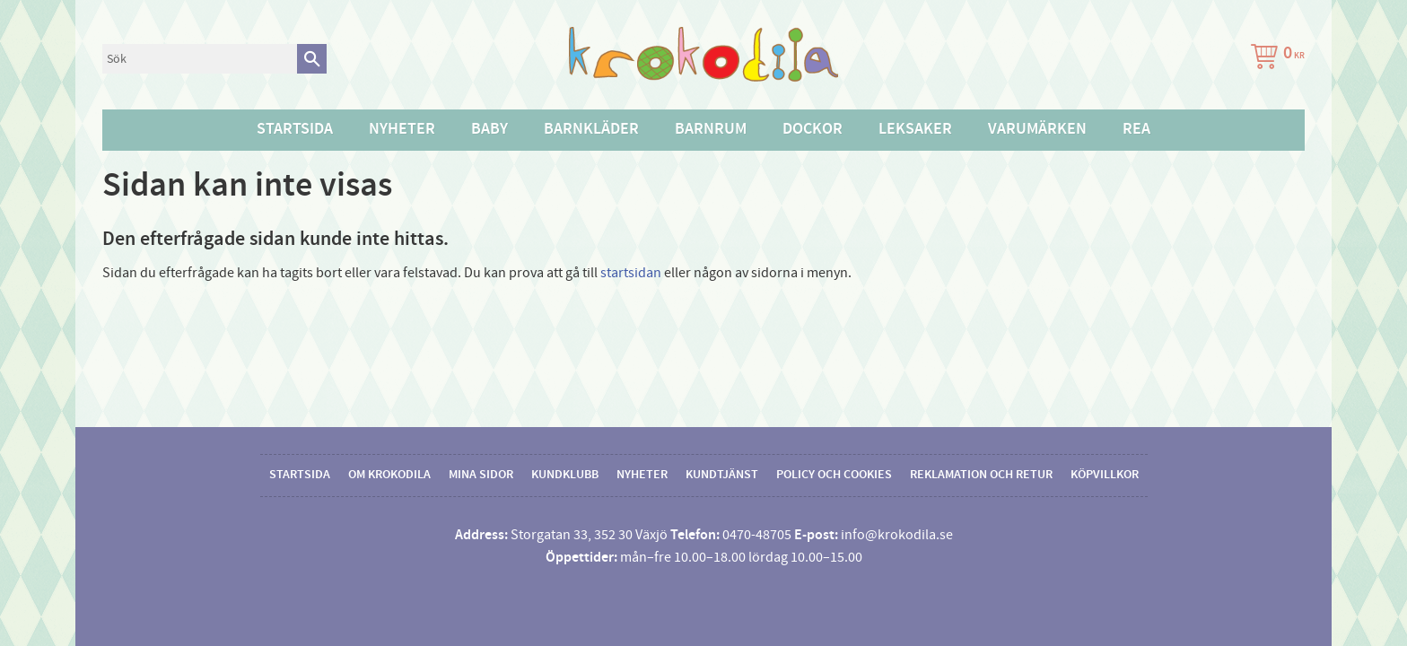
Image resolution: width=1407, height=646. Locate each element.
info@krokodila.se (897, 535)
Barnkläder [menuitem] (591, 129)
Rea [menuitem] (1136, 129)
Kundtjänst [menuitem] (722, 475)
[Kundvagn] (1274, 58)
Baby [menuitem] (489, 129)
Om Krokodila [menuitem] (389, 475)
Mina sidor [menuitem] (481, 475)
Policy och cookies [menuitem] (834, 475)
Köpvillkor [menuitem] (1105, 475)
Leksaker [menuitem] (915, 129)
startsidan (630, 273)
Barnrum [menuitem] (711, 129)
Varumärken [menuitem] (1037, 129)
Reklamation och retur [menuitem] (981, 475)
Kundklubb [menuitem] (565, 475)
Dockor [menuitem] (812, 129)
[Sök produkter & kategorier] (199, 59)
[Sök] (312, 59)
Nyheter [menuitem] (402, 129)
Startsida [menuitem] (295, 129)
